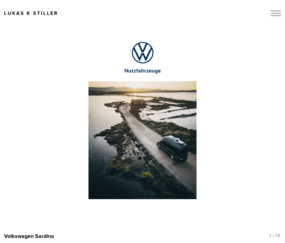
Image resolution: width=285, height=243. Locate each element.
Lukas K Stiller (31, 13)
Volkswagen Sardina (29, 236)
